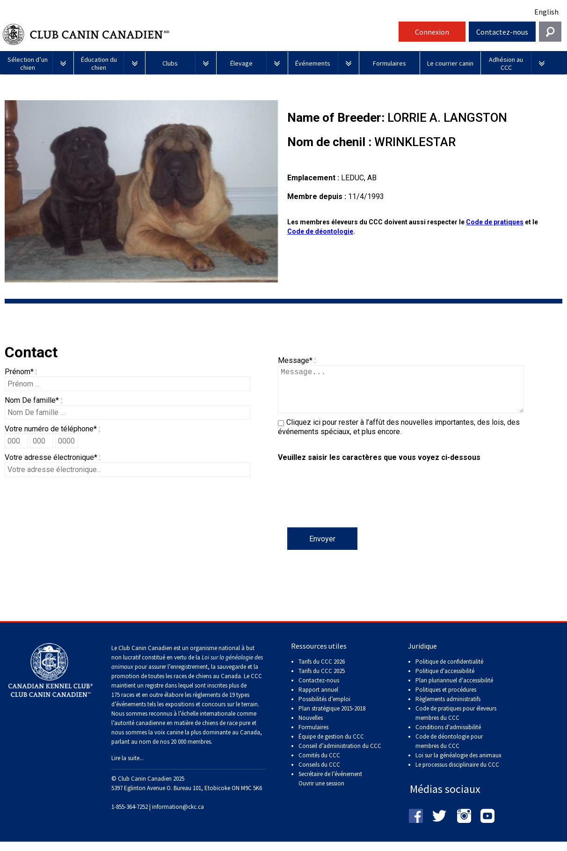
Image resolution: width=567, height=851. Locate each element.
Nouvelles (310, 727)
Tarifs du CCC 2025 (321, 680)
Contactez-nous (502, 32)
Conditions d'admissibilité (448, 736)
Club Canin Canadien (199, 34)
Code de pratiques (494, 222)
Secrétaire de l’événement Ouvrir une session (330, 788)
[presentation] (349, 509)
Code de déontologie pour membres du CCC (449, 750)
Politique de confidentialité (449, 671)
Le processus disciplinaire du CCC (457, 774)
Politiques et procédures (445, 699)
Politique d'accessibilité (444, 680)
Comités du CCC (319, 765)
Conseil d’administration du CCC (339, 755)
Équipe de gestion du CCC (331, 746)
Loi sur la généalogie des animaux (458, 765)
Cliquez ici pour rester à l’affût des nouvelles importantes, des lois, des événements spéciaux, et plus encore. (399, 436)
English (546, 11)
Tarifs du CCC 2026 (321, 671)
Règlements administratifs (447, 708)
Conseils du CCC (319, 774)
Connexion (432, 32)
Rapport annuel (318, 699)
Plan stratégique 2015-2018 (331, 718)
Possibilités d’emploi (324, 708)
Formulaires (313, 736)
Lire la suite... (127, 767)
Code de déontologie (320, 231)
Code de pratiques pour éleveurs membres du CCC (455, 722)
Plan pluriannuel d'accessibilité (454, 690)
